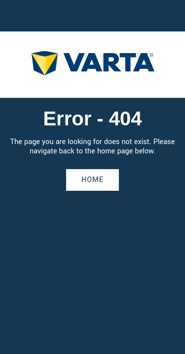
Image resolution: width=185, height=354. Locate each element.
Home (92, 180)
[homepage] (92, 64)
